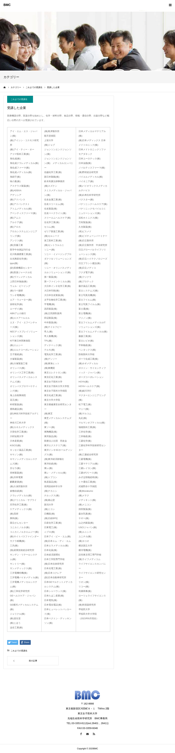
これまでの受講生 (19, 99)
